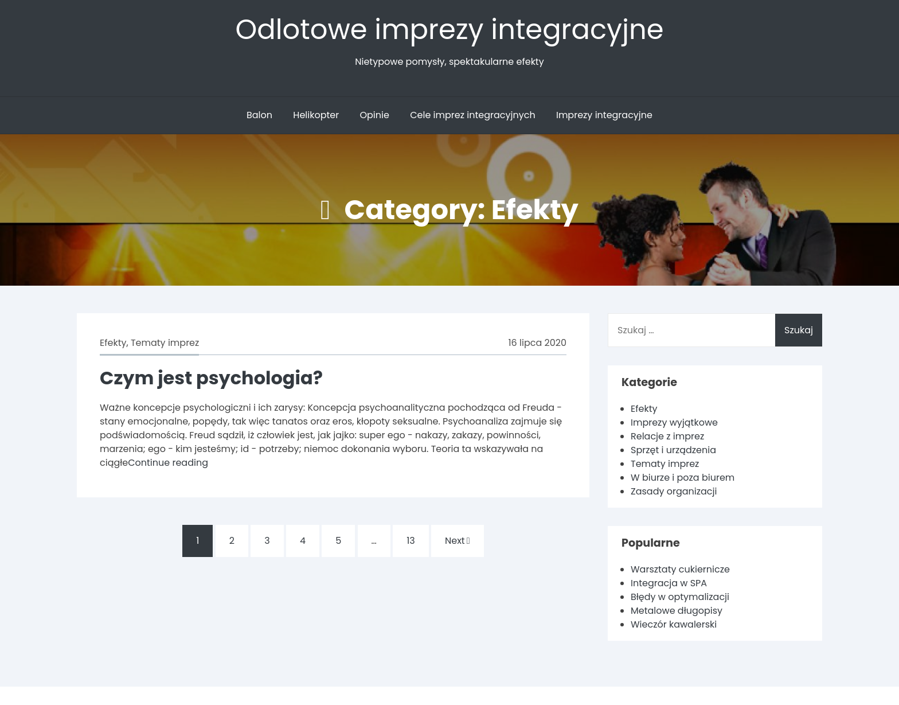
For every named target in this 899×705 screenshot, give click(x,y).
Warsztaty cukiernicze (680, 569)
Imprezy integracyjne (604, 115)
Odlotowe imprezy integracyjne (450, 29)
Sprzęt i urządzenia (673, 450)
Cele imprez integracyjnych (472, 115)
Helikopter (316, 115)
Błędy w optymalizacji (680, 596)
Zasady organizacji (674, 491)
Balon (259, 115)
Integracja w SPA (669, 583)
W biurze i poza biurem (682, 477)
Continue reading (168, 462)
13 (410, 540)
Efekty (113, 342)
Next (457, 540)
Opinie (374, 115)
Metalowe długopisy (676, 610)
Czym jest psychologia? (211, 378)
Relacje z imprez (667, 436)
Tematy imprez (165, 342)
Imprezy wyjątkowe (674, 422)
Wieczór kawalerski (674, 624)
